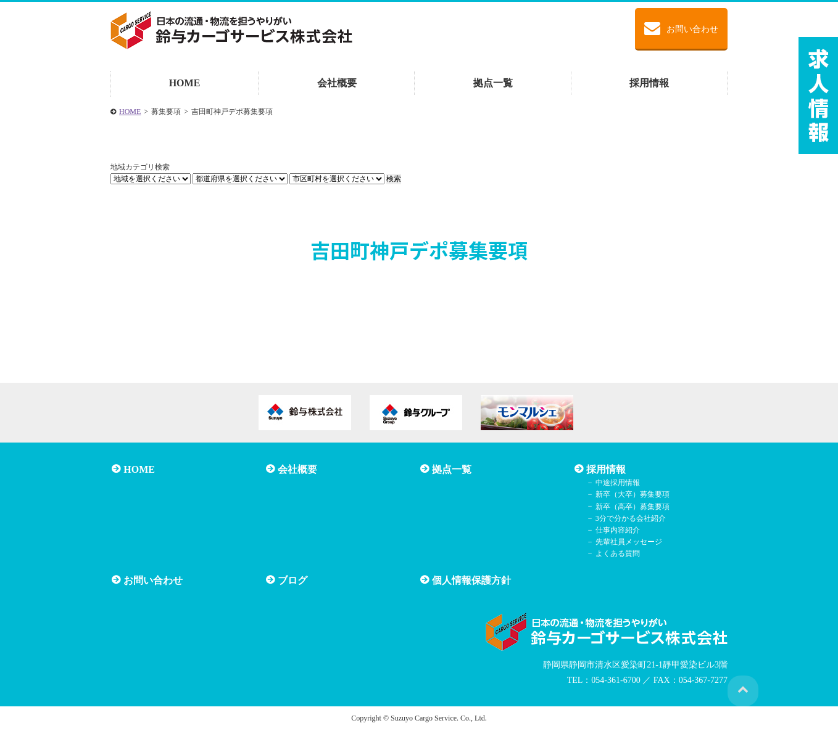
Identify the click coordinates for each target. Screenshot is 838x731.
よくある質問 (615, 553)
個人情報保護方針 (470, 579)
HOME (185, 83)
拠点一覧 (493, 83)
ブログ (291, 579)
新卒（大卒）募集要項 (630, 494)
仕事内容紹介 (615, 530)
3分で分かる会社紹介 (628, 518)
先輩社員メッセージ (626, 541)
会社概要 (337, 83)
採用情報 (649, 83)
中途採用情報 (615, 482)
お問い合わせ (681, 28)
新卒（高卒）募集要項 (630, 506)
